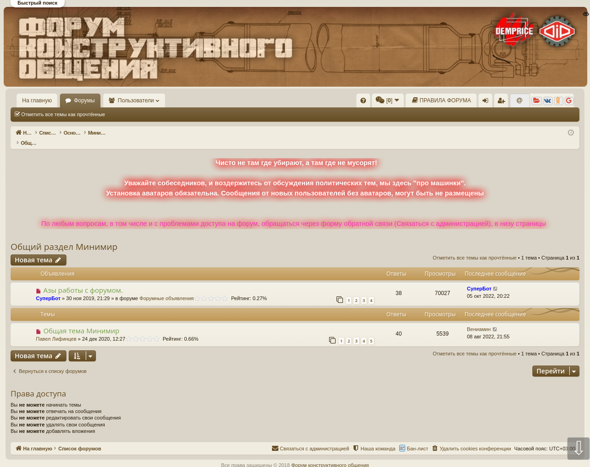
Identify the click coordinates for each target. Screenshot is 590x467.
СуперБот (48, 288)
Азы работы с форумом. (83, 280)
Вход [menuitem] (487, 102)
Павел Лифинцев (56, 329)
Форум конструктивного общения (330, 455)
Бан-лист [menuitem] (417, 439)
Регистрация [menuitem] (503, 102)
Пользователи (136, 100)
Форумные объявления (167, 288)
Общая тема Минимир (81, 320)
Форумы (84, 100)
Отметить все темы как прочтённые (63, 114)
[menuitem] (363, 100)
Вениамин (479, 319)
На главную (37, 100)
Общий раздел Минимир (64, 237)
